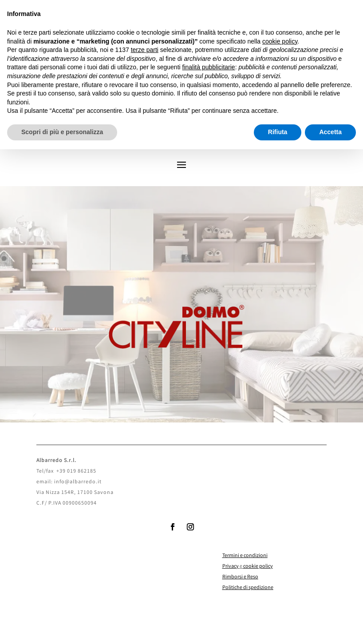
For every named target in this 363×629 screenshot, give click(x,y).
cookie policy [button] (279, 41)
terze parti (144, 49)
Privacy (230, 566)
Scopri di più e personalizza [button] (62, 131)
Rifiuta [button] (278, 131)
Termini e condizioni (245, 556)
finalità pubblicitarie (208, 67)
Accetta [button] (330, 131)
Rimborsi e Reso (240, 577)
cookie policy (258, 566)
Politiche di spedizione (247, 588)
